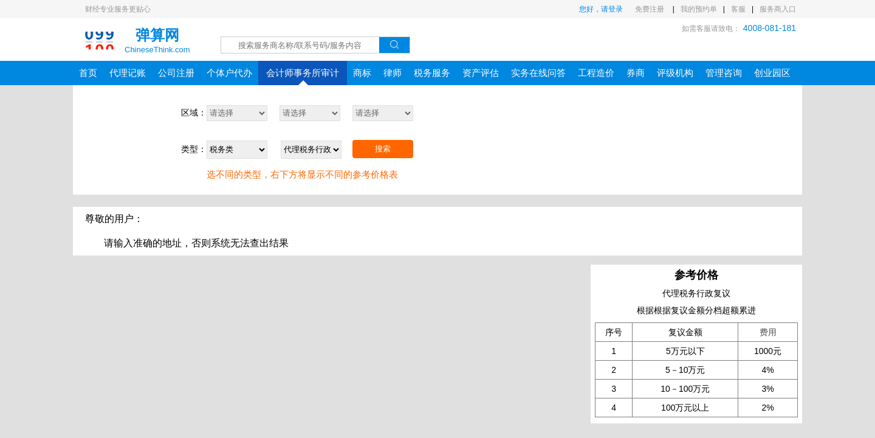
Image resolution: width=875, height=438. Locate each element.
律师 (392, 73)
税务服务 (432, 73)
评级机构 (675, 73)
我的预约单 (699, 9)
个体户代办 (229, 73)
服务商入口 (778, 9)
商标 (362, 73)
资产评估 (480, 73)
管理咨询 (723, 73)
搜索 (383, 148)
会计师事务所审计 (302, 76)
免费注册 (650, 9)
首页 (88, 73)
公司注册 (176, 73)
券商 (635, 73)
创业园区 (772, 73)
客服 (738, 9)
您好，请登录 (601, 9)
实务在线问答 (538, 73)
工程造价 (596, 73)
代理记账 (127, 73)
